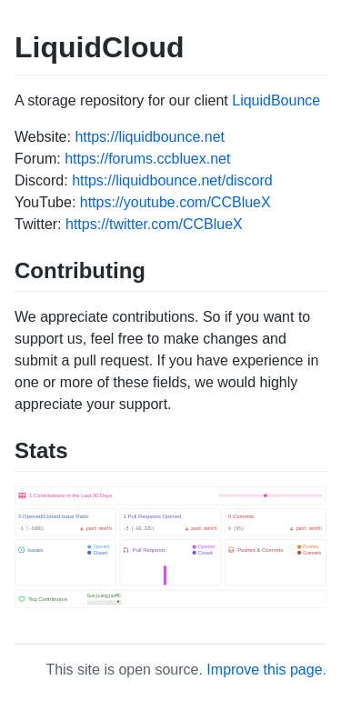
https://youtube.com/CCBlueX (175, 202)
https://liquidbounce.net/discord (172, 180)
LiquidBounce (276, 100)
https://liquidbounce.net (150, 137)
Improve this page (264, 669)
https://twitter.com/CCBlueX (154, 224)
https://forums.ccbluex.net (147, 158)
